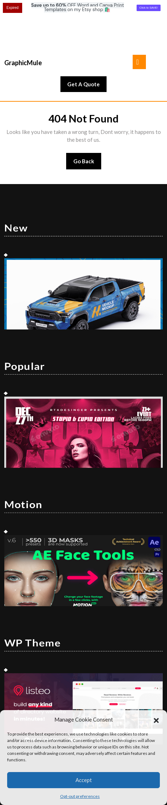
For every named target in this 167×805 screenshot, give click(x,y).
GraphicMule (23, 20)
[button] (156, 719)
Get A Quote (87, 44)
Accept (83, 780)
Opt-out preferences (80, 796)
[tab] (139, 20)
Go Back (87, 121)
